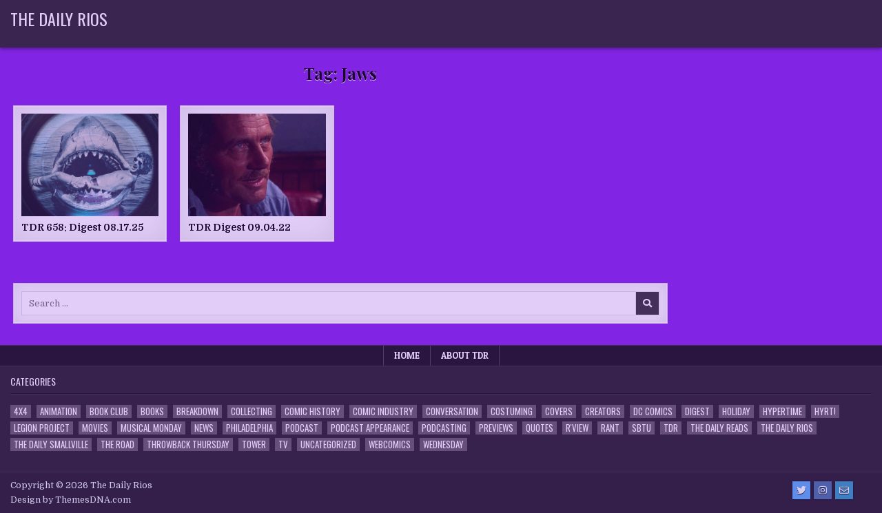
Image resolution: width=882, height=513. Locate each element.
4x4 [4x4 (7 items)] (21, 411)
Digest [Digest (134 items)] (697, 411)
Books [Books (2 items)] (152, 411)
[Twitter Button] (801, 490)
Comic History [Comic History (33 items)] (312, 411)
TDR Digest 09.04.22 (239, 227)
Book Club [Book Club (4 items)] (109, 411)
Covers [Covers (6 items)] (559, 411)
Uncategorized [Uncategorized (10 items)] (328, 444)
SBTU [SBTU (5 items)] (641, 428)
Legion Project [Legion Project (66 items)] (42, 428)
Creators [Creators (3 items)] (603, 411)
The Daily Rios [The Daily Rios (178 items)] (787, 428)
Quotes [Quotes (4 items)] (539, 428)
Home (407, 355)
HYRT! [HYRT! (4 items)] (825, 411)
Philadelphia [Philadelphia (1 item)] (249, 428)
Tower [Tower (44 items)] (254, 444)
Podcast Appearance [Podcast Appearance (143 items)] (370, 428)
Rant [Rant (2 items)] (610, 428)
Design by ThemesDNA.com (70, 500)
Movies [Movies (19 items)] (95, 428)
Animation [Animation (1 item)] (58, 411)
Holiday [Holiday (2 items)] (736, 411)
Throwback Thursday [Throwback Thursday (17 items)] (188, 444)
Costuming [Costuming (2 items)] (512, 411)
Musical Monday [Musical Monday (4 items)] (151, 428)
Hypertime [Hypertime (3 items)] (782, 411)
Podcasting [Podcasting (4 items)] (444, 428)
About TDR (465, 355)
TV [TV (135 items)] (283, 444)
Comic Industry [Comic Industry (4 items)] (383, 411)
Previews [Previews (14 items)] (496, 428)
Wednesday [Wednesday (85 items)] (443, 444)
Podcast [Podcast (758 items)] (301, 428)
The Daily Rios (58, 18)
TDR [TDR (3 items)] (671, 428)
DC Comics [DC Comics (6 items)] (653, 411)
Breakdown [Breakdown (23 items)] (197, 411)
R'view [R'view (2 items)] (577, 428)
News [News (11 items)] (204, 428)
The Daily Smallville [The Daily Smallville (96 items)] (51, 444)
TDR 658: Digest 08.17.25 (82, 227)
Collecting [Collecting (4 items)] (251, 411)
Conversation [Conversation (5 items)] (452, 411)
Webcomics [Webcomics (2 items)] (390, 444)
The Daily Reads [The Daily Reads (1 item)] (719, 428)
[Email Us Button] (844, 490)
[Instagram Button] (823, 490)
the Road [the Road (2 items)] (117, 444)
